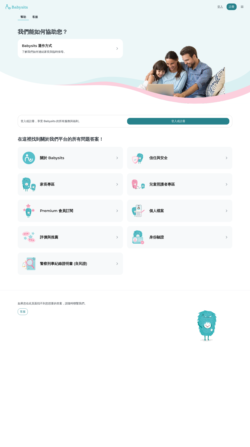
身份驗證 (156, 237)
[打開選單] (241, 6)
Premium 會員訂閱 (56, 211)
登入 (220, 6)
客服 (35, 17)
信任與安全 (158, 158)
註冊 (231, 6)
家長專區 (47, 184)
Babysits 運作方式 (37, 46)
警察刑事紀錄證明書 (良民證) (63, 263)
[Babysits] (17, 7)
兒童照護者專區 (162, 184)
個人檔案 (156, 211)
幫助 (23, 17)
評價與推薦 (49, 237)
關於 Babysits (52, 158)
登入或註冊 (178, 121)
